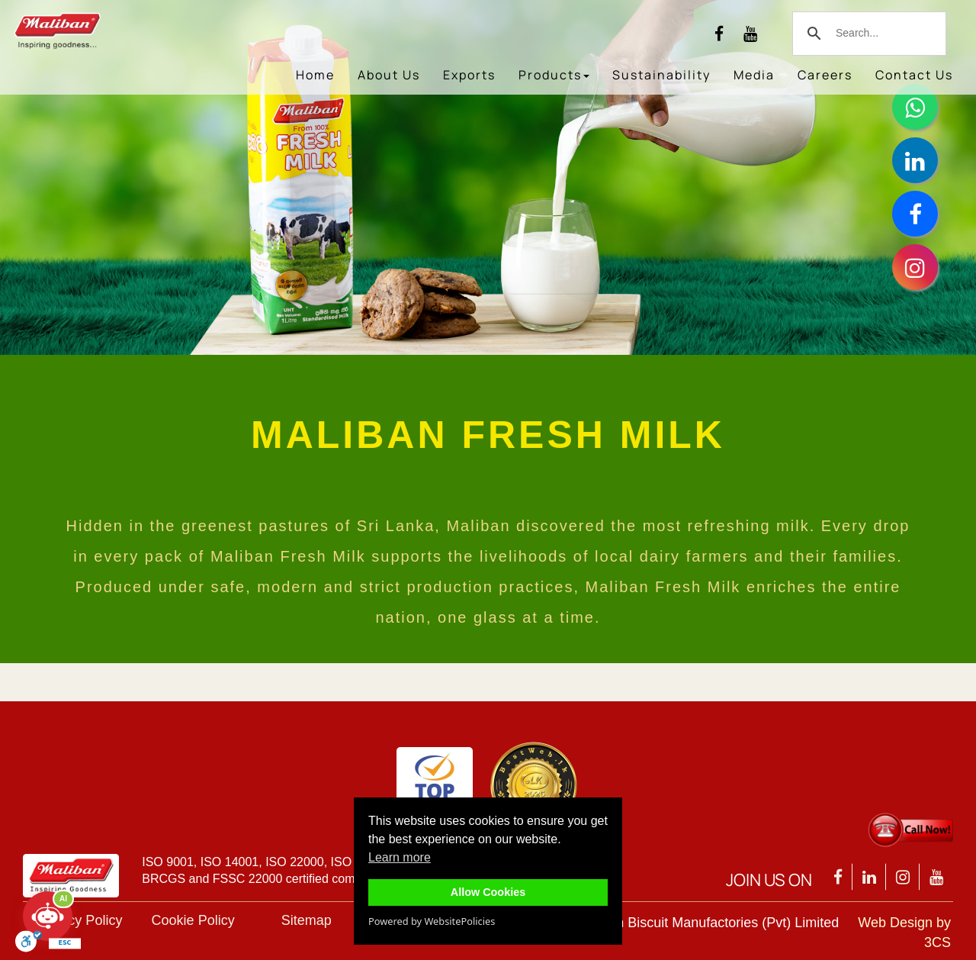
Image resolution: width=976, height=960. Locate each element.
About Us (389, 74)
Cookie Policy (193, 920)
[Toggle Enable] (28, 944)
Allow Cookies (488, 892)
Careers (825, 74)
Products (553, 74)
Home (315, 74)
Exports (469, 74)
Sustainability (661, 74)
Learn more (399, 857)
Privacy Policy (79, 920)
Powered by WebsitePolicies (431, 921)
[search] (867, 33)
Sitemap (306, 920)
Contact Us (914, 74)
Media (754, 74)
